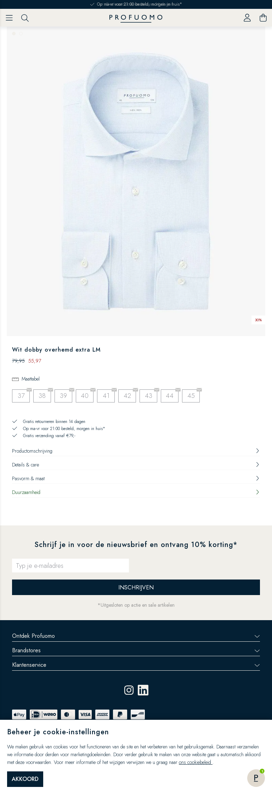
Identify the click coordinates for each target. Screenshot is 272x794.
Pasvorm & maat (136, 478)
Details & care (136, 464)
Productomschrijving (136, 450)
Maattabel (31, 378)
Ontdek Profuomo (136, 636)
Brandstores (136, 650)
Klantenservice (136, 665)
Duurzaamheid (136, 492)
